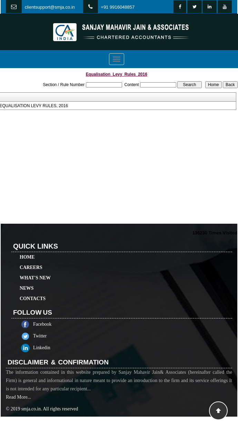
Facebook (50, 324)
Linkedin (49, 347)
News (26, 280)
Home (27, 249)
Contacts (33, 290)
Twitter (47, 335)
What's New (35, 269)
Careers (31, 259)
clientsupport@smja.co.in (50, 7)
